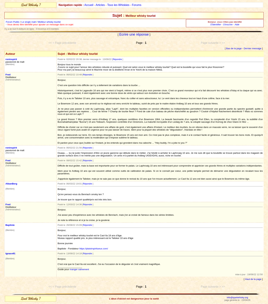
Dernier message (252, 48)
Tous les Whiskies (118, 4)
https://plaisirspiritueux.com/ (93, 248)
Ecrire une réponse (134, 34)
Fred (7, 74)
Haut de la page (253, 279)
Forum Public (13, 22)
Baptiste (10, 225)
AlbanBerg (11, 183)
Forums (136, 4)
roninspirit (11, 59)
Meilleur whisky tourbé (49, 22)
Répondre (117, 59)
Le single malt (28, 22)
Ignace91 (10, 253)
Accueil (88, 4)
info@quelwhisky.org (237, 297)
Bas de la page (234, 48)
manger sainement (79, 269)
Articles (100, 4)
